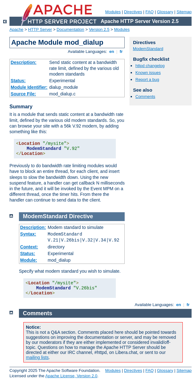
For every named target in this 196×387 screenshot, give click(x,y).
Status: (18, 80)
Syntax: (28, 233)
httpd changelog (150, 65)
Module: (28, 260)
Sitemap (184, 11)
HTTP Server (40, 29)
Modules (113, 11)
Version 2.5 (99, 29)
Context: (29, 246)
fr (121, 51)
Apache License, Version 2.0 (71, 375)
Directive (81, 216)
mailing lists (37, 357)
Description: (24, 62)
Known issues (148, 72)
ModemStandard (148, 48)
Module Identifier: (29, 87)
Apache (16, 29)
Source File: (23, 93)
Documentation (70, 29)
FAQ (150, 11)
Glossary (165, 11)
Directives (133, 11)
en (111, 51)
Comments (145, 96)
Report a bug (147, 79)
